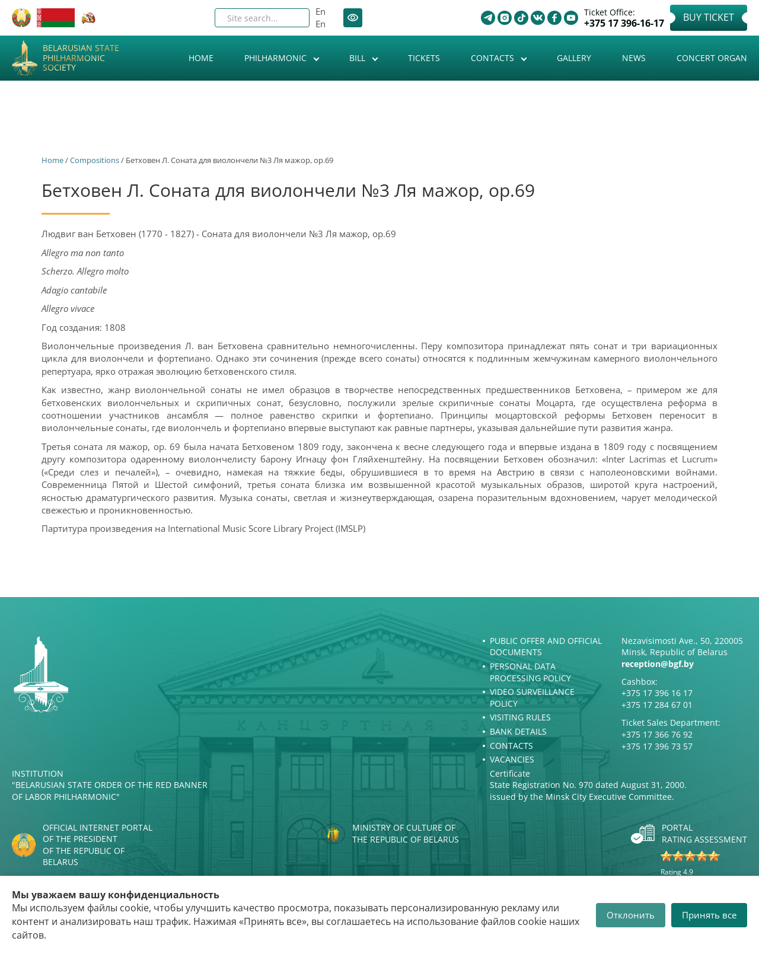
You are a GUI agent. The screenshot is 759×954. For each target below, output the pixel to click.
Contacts (493, 57)
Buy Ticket (708, 17)
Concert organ (712, 57)
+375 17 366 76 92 (657, 734)
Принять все (709, 915)
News (634, 57)
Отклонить (631, 915)
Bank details (518, 731)
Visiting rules (520, 717)
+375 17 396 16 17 (657, 692)
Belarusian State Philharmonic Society (81, 58)
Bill (358, 57)
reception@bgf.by (657, 663)
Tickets (424, 57)
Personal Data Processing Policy (530, 672)
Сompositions (94, 160)
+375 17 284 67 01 (657, 704)
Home (201, 57)
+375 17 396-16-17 (624, 23)
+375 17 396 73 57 (657, 746)
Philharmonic (276, 57)
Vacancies (512, 759)
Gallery (574, 57)
